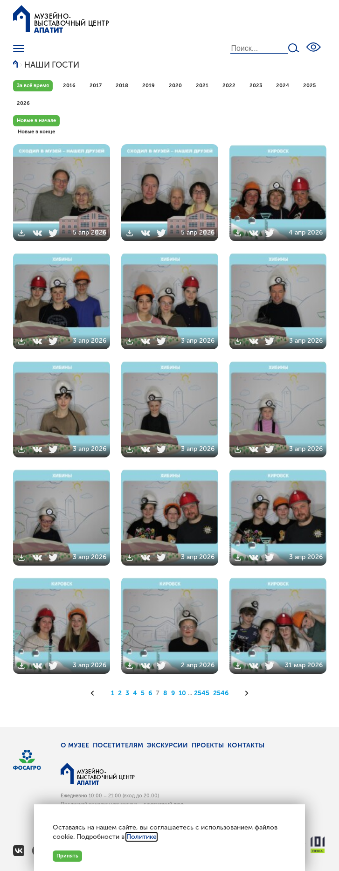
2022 (228, 85)
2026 (23, 103)
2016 (69, 85)
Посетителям (118, 745)
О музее (75, 745)
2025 (309, 85)
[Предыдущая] (96, 693)
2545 (201, 693)
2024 (282, 85)
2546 (220, 693)
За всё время (33, 85)
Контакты (246, 745)
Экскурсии (167, 745)
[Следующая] (244, 693)
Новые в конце (36, 131)
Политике (141, 837)
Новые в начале (36, 120)
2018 (122, 85)
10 (182, 693)
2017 (96, 85)
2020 (175, 85)
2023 (255, 85)
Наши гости (51, 65)
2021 (202, 85)
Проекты (208, 745)
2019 (148, 85)
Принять (67, 855)
